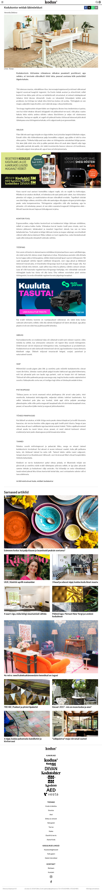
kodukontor (48, 481)
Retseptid (51, 823)
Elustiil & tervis (51, 835)
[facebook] (85, 8)
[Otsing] (96, 2)
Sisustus (51, 810)
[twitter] (89, 8)
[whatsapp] (93, 8)
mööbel (40, 481)
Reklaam (51, 868)
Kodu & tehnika (51, 806)
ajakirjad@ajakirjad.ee (51, 889)
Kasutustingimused (51, 850)
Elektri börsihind (51, 858)
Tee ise (51, 827)
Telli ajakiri (51, 854)
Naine (51, 831)
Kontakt (51, 872)
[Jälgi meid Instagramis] (51, 876)
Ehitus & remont (51, 819)
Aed (51, 814)
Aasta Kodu (51, 839)
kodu (34, 481)
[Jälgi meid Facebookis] (51, 881)
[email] (96, 8)
